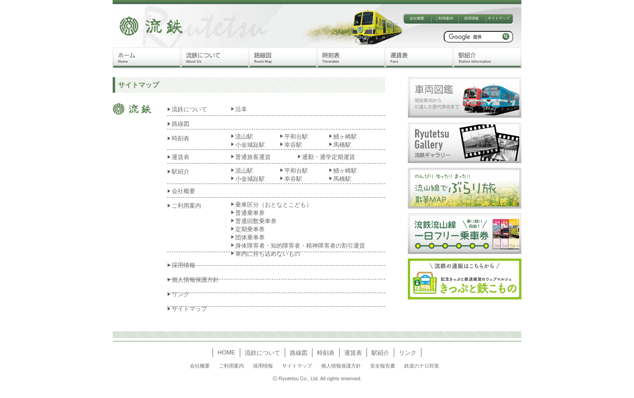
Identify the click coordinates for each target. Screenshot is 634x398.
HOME (226, 352)
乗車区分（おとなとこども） (273, 204)
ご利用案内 (444, 18)
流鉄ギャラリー (464, 142)
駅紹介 (487, 57)
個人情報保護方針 (195, 279)
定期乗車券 (250, 229)
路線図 (283, 57)
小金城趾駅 (250, 144)
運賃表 (419, 57)
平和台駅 (296, 136)
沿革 (241, 109)
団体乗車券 (250, 237)
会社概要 (417, 18)
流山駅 (244, 136)
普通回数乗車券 (256, 221)
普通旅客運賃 (253, 157)
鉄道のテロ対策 (421, 365)
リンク (180, 294)
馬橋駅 (342, 144)
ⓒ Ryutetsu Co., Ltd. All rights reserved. (317, 378)
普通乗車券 (253, 212)
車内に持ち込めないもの (267, 253)
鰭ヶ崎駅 (345, 136)
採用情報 (471, 18)
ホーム (147, 57)
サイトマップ (499, 18)
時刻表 (351, 57)
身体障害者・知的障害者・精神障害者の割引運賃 (300, 245)
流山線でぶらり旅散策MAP (464, 188)
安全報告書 (382, 365)
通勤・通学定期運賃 (328, 157)
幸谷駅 (293, 144)
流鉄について (215, 57)
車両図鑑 (464, 97)
